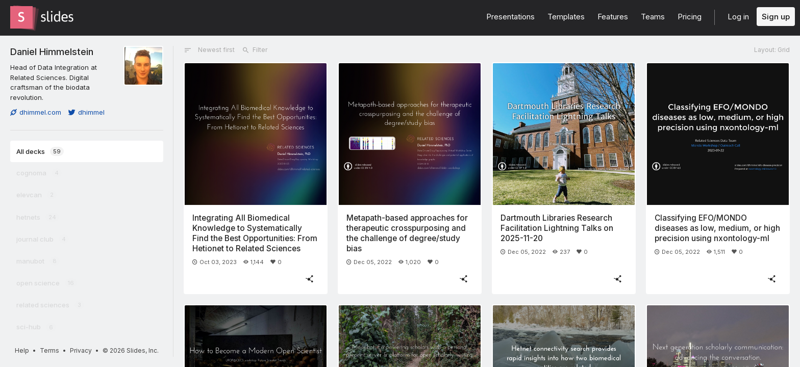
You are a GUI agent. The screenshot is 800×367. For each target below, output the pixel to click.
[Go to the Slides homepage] (21, 17)
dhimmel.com (35, 112)
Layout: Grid (772, 50)
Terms (49, 350)
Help (22, 350)
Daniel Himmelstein (51, 51)
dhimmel (86, 112)
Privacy (81, 350)
